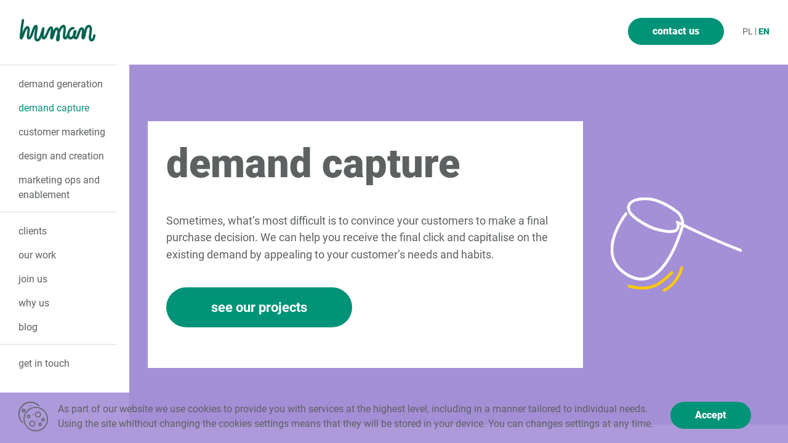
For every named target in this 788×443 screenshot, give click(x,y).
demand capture (53, 108)
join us (32, 279)
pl (747, 31)
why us (33, 303)
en (764, 31)
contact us (676, 31)
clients (32, 231)
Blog (28, 327)
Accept (710, 415)
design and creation (61, 156)
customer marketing (61, 132)
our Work (37, 255)
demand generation (60, 84)
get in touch (44, 363)
